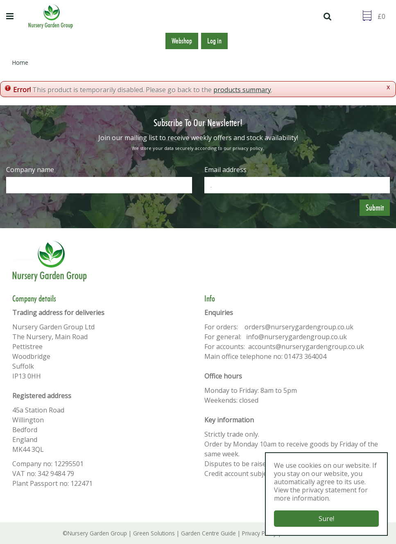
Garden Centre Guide (208, 533)
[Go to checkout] (384, 16)
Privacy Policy (259, 533)
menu (11, 16)
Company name (30, 169)
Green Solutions (154, 533)
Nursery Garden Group (97, 533)
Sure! (326, 518)
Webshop (182, 40)
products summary (242, 89)
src (328, 16)
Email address (225, 169)
